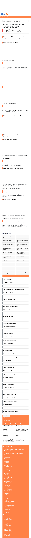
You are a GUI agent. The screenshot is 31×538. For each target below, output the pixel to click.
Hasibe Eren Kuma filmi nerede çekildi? (22, 249)
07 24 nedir (5, 508)
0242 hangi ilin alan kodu (7, 509)
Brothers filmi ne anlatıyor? (8, 260)
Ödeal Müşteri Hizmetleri (7, 450)
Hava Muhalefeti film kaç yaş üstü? (22, 273)
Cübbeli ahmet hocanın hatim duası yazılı (22, 427)
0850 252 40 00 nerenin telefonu (9, 472)
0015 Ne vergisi (6, 506)
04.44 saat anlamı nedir (7, 510)
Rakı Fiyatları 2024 (6, 428)
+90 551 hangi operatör (7, 482)
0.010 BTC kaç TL (6, 469)
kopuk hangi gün (19, 436)
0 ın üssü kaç (6, 465)
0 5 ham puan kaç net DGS (8, 500)
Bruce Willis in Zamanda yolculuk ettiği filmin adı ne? (8, 273)
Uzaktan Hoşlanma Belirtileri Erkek (22, 433)
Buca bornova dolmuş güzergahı (8, 439)
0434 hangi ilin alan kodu (7, 457)
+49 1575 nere (6, 494)
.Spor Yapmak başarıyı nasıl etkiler (9, 492)
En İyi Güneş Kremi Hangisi (8, 519)
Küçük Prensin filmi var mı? (8, 240)
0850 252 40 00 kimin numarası (9, 462)
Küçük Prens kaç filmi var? (7, 252)
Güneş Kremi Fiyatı (7, 526)
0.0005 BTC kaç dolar (7, 476)
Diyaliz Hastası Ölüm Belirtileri (8, 425)
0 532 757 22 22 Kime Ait (8, 489)
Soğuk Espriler (5, 430)
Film (7, 21)
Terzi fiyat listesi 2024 (6, 435)
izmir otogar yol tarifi (19, 437)
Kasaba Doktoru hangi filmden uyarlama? (8, 237)
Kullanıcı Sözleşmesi (6, 419)
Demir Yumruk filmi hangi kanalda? (7, 249)
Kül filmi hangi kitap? (20, 256)
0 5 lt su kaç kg (6, 454)
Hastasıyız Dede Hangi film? (8, 244)
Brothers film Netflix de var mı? (22, 236)
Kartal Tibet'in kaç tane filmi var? (22, 245)
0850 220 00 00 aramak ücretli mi (9, 505)
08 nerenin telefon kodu (7, 493)
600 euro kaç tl (18, 435)
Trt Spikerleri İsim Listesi (20, 431)
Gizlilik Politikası (6, 417)
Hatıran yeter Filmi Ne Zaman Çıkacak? (22, 268)
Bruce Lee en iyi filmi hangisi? (22, 263)
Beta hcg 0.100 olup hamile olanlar (9, 426)
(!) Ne (4, 497)
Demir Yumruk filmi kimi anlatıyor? (7, 257)
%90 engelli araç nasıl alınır (8, 481)
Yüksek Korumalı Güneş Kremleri (9, 531)
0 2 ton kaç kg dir (6, 461)
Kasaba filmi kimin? (6, 268)
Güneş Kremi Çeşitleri (7, 525)
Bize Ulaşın (5, 421)
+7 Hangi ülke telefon (7, 470)
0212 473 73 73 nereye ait (8, 466)
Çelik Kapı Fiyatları (7, 535)
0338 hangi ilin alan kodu (7, 474)
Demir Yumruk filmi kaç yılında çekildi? (22, 241)
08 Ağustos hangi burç (7, 498)
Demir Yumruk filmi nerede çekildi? (7, 264)
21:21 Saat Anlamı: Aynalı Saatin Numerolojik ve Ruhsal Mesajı (13, 453)
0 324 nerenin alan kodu (7, 478)
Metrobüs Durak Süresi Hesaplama (22, 429)
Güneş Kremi (6, 524)
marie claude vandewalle (20, 440)
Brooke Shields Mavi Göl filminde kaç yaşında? (21, 253)
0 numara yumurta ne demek (8, 504)
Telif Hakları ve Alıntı (6, 420)
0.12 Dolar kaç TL (6, 473)
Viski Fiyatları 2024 (6, 429)
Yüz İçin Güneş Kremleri (7, 529)
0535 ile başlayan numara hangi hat (9, 501)
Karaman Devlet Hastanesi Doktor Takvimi (8, 443)
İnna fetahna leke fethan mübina (8, 441)
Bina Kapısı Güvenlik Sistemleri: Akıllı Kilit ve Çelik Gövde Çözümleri (14, 449)
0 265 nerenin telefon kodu (8, 490)
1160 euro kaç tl (18, 439)
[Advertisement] (15, 51)
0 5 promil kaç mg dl (7, 485)
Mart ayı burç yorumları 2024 (21, 430)
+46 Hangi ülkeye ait (7, 512)
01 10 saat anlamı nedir (7, 484)
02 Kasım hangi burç (7, 486)
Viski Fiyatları (6, 536)
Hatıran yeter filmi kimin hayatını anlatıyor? (14, 21)
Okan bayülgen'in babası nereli (8, 440)
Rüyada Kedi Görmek (4, 16)
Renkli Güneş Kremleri (7, 530)
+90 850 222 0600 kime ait (8, 477)
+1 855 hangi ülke (6, 488)
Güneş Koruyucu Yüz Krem (8, 523)
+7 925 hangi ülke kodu (7, 502)
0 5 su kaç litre (6, 496)
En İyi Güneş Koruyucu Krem (8, 518)
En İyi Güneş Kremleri (7, 520)
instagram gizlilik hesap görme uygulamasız (8, 437)
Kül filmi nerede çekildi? (21, 260)
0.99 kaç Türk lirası (7, 458)
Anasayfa (4, 21)
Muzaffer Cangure (19, 425)
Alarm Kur (4, 431)
